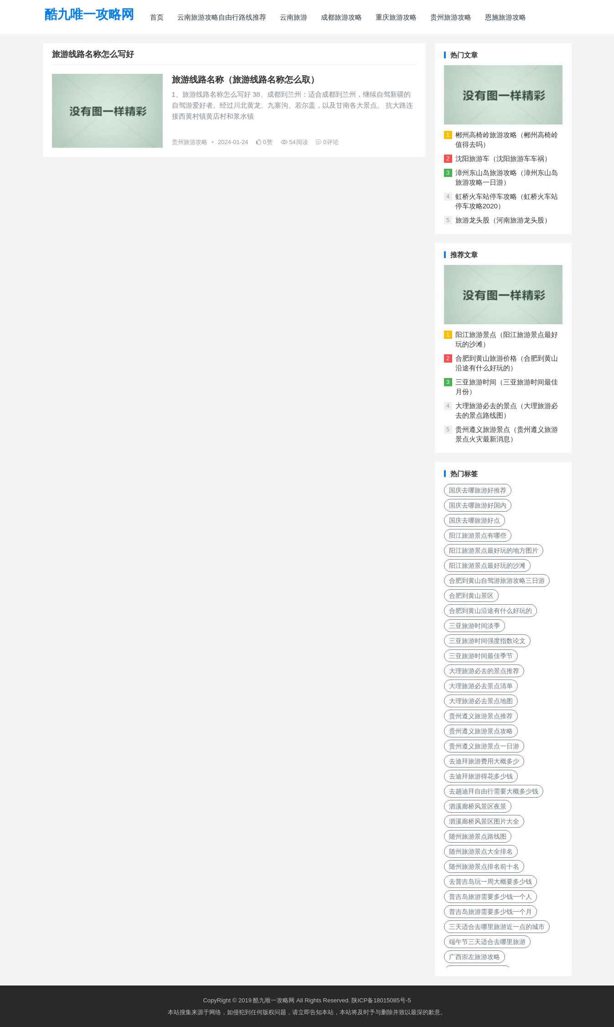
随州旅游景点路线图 (477, 836)
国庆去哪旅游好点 (474, 520)
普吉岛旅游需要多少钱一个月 (490, 911)
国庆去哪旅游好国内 (477, 505)
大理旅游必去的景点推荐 (484, 670)
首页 (157, 17)
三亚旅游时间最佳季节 (481, 655)
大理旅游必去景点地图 (481, 701)
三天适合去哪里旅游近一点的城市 (497, 926)
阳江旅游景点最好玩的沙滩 (487, 565)
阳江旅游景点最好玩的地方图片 (493, 550)
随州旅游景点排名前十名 (484, 866)
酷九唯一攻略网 (89, 14)
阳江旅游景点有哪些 (477, 535)
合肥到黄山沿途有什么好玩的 (490, 610)
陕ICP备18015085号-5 (381, 1000)
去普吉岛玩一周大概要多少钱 (490, 881)
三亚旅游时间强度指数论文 (487, 640)
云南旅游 (293, 17)
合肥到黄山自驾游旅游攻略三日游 (497, 580)
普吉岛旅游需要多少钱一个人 (490, 896)
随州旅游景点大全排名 (481, 851)
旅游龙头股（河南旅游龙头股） (503, 220)
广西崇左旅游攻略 (474, 956)
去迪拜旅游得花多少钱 (481, 776)
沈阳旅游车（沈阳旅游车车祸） (503, 158)
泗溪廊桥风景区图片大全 (484, 821)
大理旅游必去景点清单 (481, 686)
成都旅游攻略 (341, 17)
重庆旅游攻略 (396, 17)
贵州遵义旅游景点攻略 (481, 731)
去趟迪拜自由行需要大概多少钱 (493, 791)
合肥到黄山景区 (471, 595)
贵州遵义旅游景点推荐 (481, 716)
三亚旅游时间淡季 (474, 625)
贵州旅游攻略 (450, 17)
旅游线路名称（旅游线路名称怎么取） (245, 79)
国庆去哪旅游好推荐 (477, 490)
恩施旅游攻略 (505, 17)
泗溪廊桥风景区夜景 (477, 806)
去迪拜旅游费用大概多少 (484, 761)
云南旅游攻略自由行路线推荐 (221, 17)
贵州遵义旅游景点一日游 (484, 746)
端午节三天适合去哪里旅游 (487, 941)
